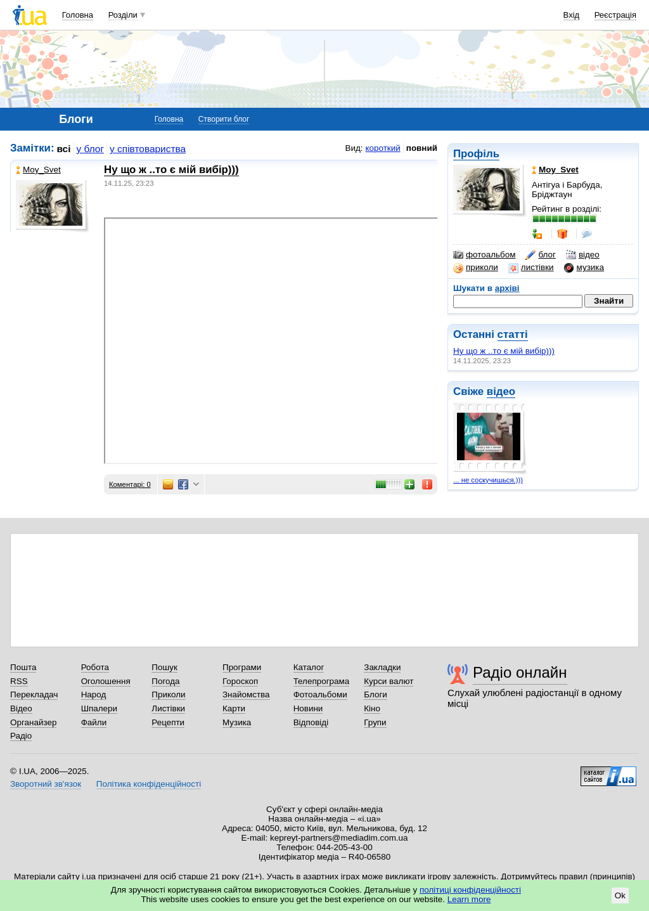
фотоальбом (484, 255)
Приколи (168, 694)
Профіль (476, 154)
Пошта (23, 667)
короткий (383, 148)
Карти (233, 708)
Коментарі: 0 (130, 484)
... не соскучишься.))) (488, 480)
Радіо (21, 735)
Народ (93, 694)
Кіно (372, 708)
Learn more (469, 899)
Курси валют (388, 681)
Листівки (168, 708)
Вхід (571, 15)
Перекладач (34, 694)
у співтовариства (148, 148)
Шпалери (99, 708)
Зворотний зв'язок (45, 784)
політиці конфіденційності (470, 890)
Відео (21, 708)
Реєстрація (615, 15)
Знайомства (246, 694)
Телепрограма (321, 681)
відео (583, 255)
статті (513, 334)
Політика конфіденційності (148, 784)
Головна (77, 15)
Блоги (375, 694)
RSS (19, 681)
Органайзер (33, 722)
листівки (531, 267)
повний (421, 148)
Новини (308, 708)
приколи (475, 267)
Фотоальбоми (320, 694)
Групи (375, 722)
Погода (165, 681)
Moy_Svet (38, 169)
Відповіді (311, 722)
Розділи (123, 15)
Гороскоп (240, 681)
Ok (620, 895)
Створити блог (224, 119)
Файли (94, 722)
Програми (241, 667)
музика (584, 267)
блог (540, 255)
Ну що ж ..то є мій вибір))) (504, 351)
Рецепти (167, 722)
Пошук (164, 667)
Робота (95, 667)
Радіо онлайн (520, 672)
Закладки (382, 667)
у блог (91, 148)
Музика (236, 722)
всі (64, 148)
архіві (507, 288)
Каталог (308, 667)
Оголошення (106, 681)
